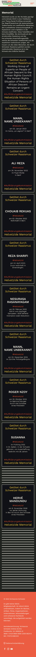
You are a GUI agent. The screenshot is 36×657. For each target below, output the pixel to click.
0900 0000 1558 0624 (21, 633)
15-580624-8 (18, 631)
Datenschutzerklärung (14, 643)
